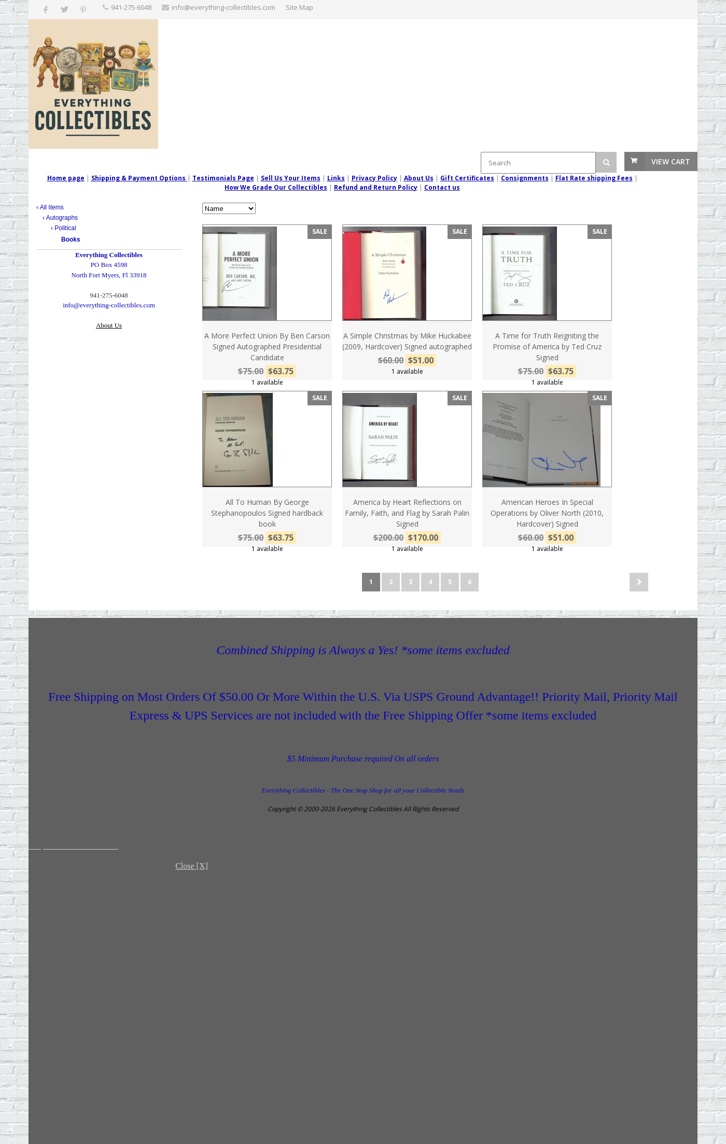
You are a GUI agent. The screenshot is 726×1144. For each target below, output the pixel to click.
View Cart (670, 161)
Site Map (299, 7)
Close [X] (191, 865)
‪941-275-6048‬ (131, 7)
